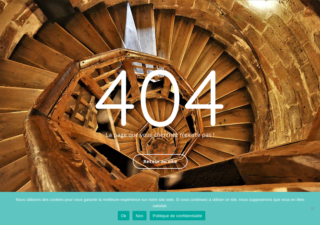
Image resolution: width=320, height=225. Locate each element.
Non (139, 215)
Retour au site (160, 161)
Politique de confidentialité (177, 215)
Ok (123, 215)
